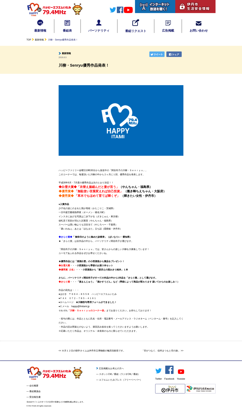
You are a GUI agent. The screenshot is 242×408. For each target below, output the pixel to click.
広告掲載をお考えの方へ (110, 368)
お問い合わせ (199, 25)
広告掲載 (168, 25)
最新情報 (40, 25)
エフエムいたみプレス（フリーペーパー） (120, 379)
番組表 (67, 25)
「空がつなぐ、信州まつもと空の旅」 (161, 350)
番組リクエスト (135, 26)
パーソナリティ (98, 25)
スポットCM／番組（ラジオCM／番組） (119, 374)
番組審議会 (35, 391)
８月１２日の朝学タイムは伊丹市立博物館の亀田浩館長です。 (93, 350)
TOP (28, 39)
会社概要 (33, 385)
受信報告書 (35, 397)
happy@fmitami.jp (80, 306)
